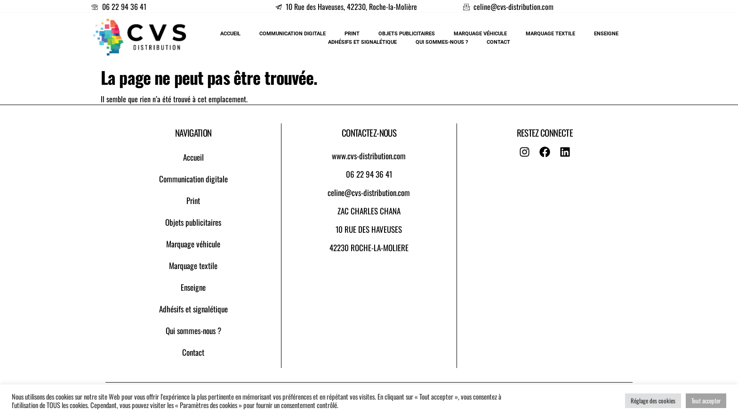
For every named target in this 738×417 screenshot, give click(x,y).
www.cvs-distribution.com (369, 156)
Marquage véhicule (193, 244)
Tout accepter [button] (706, 400)
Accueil (193, 157)
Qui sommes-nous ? (193, 330)
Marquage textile (193, 265)
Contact (193, 352)
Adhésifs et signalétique (193, 309)
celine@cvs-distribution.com (369, 192)
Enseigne (193, 287)
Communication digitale (193, 179)
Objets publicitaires (193, 222)
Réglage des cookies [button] (653, 400)
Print (193, 200)
